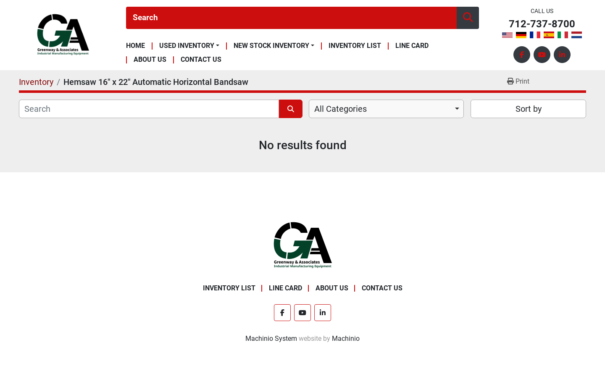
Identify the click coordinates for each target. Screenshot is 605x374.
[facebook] (521, 54)
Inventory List (355, 46)
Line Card (412, 46)
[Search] (291, 18)
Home (135, 46)
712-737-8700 (542, 24)
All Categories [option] (340, 109)
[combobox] (386, 109)
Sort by (529, 109)
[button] (189, 45)
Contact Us (201, 59)
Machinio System (271, 338)
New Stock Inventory (271, 45)
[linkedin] (562, 54)
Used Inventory (186, 45)
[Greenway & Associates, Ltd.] (303, 245)
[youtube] (542, 54)
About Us (150, 59)
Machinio (346, 338)
